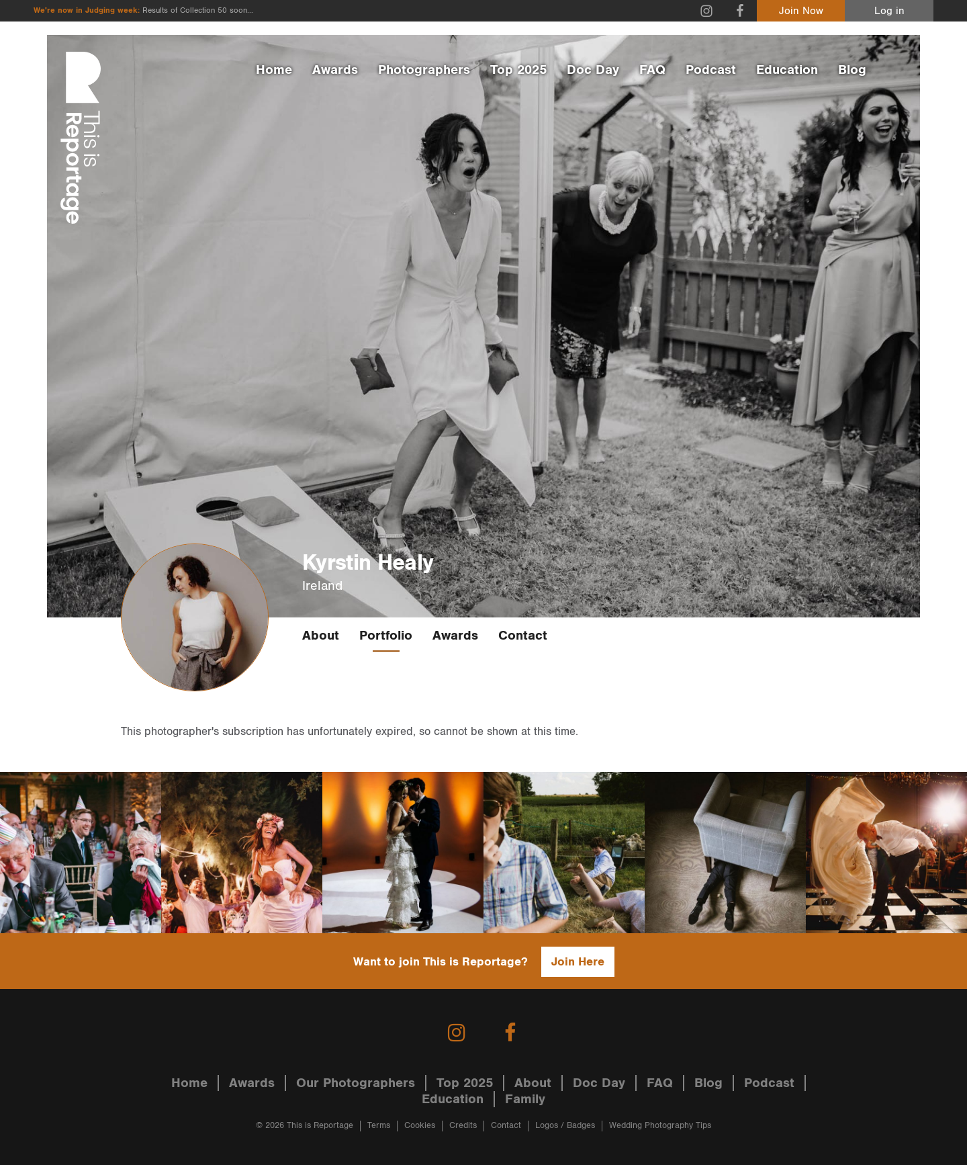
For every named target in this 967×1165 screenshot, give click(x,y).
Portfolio (385, 636)
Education (787, 70)
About (320, 636)
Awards (335, 70)
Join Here (577, 962)
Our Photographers (355, 1083)
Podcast (711, 70)
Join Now (801, 11)
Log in (889, 11)
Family (525, 1099)
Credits (463, 1126)
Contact (522, 636)
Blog (852, 70)
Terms (378, 1126)
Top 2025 (518, 70)
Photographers (424, 70)
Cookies (419, 1126)
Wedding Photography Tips (660, 1126)
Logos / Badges (565, 1126)
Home (274, 70)
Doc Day (593, 70)
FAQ (652, 70)
